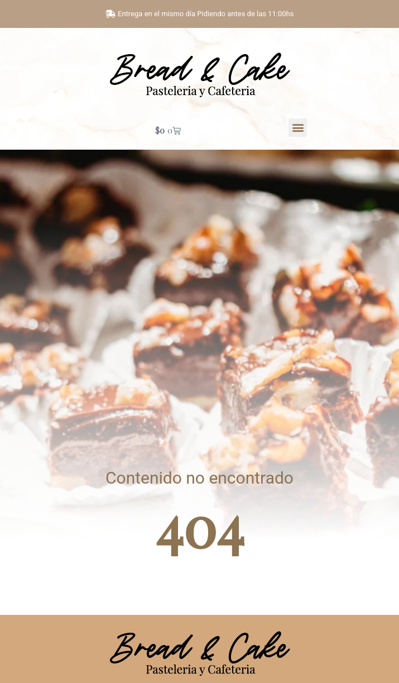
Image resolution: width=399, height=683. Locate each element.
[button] (298, 127)
